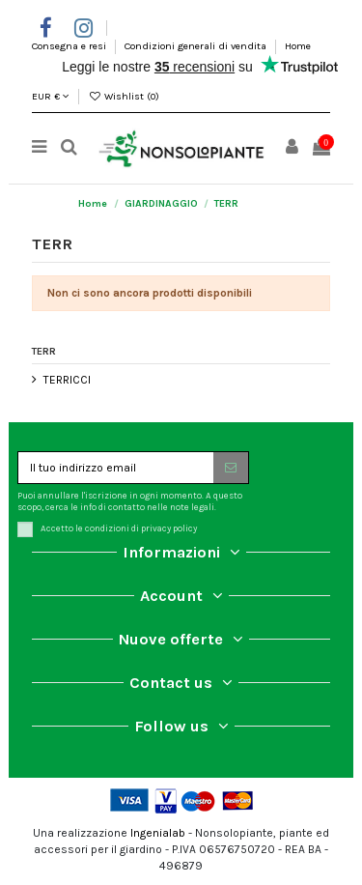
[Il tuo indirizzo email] (115, 467)
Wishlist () (123, 96)
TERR (44, 351)
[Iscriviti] (230, 467)
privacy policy (169, 528)
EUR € (51, 96)
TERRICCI (67, 379)
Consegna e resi (70, 46)
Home (298, 46)
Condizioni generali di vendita (197, 46)
